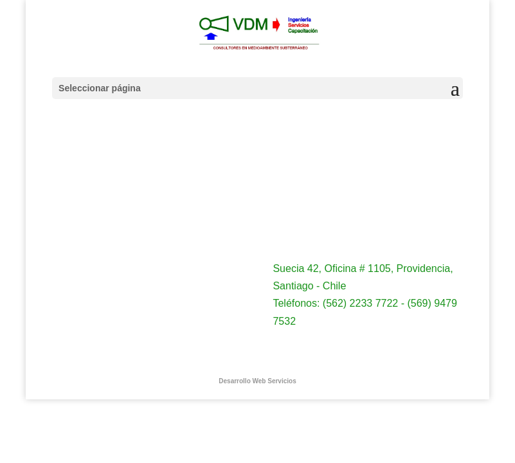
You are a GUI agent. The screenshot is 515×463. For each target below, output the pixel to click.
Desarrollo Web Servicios (257, 381)
